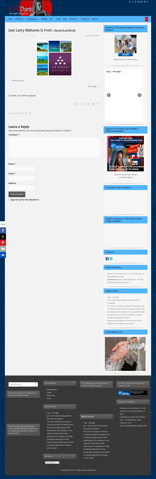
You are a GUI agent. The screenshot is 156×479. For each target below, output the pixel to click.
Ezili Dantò (31, 35)
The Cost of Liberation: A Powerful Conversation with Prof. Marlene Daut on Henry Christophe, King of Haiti (60, 424)
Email (12, 173)
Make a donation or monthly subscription (125, 59)
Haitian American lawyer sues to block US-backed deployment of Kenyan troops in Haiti (60, 445)
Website (12, 183)
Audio (49, 398)
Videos (49, 392)
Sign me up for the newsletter (24, 200)
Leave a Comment (93, 35)
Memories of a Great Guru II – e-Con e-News (123, 274)
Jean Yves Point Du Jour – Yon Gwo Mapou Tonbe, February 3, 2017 (132, 420)
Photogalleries (52, 390)
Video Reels (51, 395)
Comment (14, 135)
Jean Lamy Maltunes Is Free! (30, 30)
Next (139, 95)
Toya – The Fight (113, 72)
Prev (109, 95)
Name (12, 164)
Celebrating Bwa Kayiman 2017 (136, 426)
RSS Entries (89, 416)
